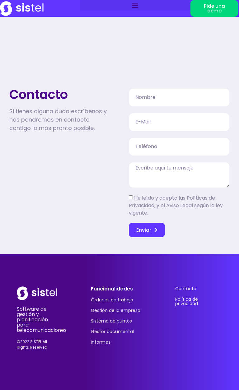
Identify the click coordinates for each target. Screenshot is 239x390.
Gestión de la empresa (115, 310)
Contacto (185, 289)
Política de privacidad (186, 301)
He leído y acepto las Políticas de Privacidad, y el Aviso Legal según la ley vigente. (176, 205)
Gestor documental (112, 331)
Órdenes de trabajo (112, 300)
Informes (100, 342)
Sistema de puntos (111, 321)
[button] (135, 5)
